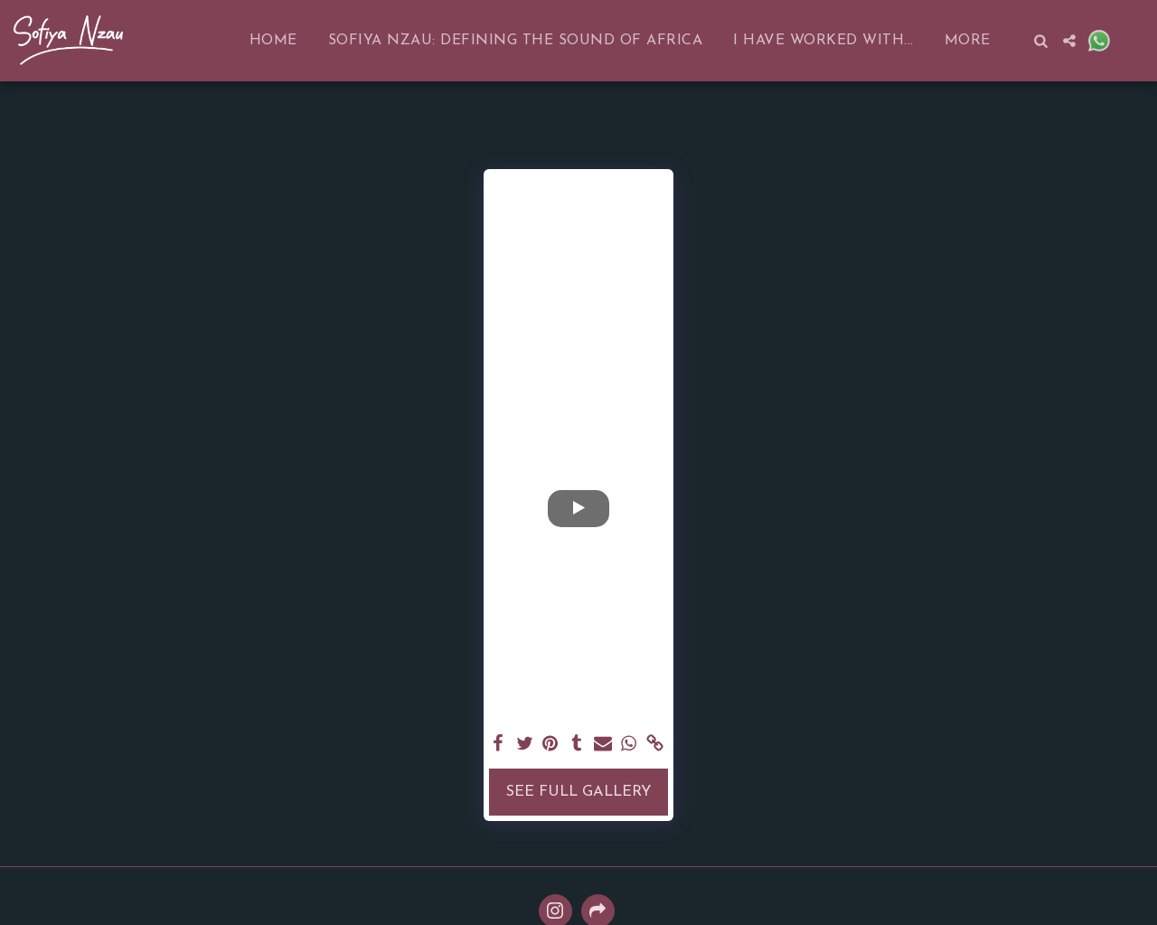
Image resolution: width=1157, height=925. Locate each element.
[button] (1040, 40)
